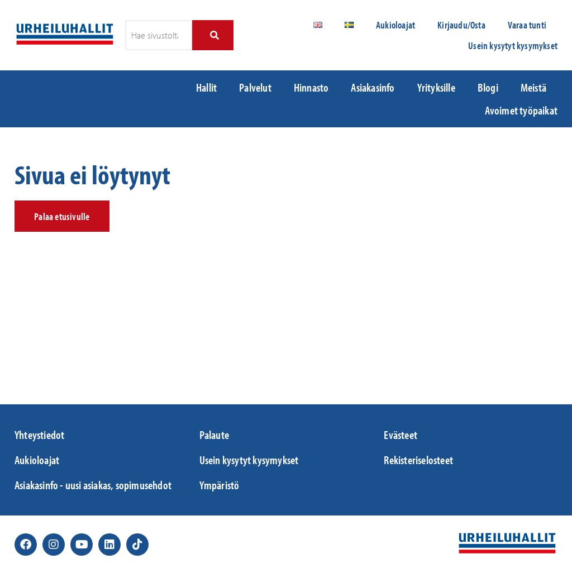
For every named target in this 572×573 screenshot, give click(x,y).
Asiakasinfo (372, 87)
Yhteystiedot (39, 434)
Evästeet (400, 434)
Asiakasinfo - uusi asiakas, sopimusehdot (93, 485)
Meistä (533, 87)
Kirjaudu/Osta (461, 24)
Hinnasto (311, 87)
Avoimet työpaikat (521, 110)
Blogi (488, 87)
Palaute (214, 434)
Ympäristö (219, 485)
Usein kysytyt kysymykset (512, 45)
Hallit (206, 87)
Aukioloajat (395, 24)
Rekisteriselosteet (418, 459)
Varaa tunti (527, 24)
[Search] (212, 35)
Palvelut (255, 87)
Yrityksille (436, 87)
